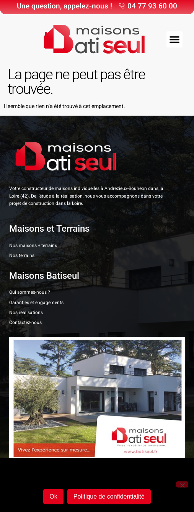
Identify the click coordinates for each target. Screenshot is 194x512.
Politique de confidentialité (109, 496)
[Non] (182, 484)
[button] (174, 39)
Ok (53, 496)
